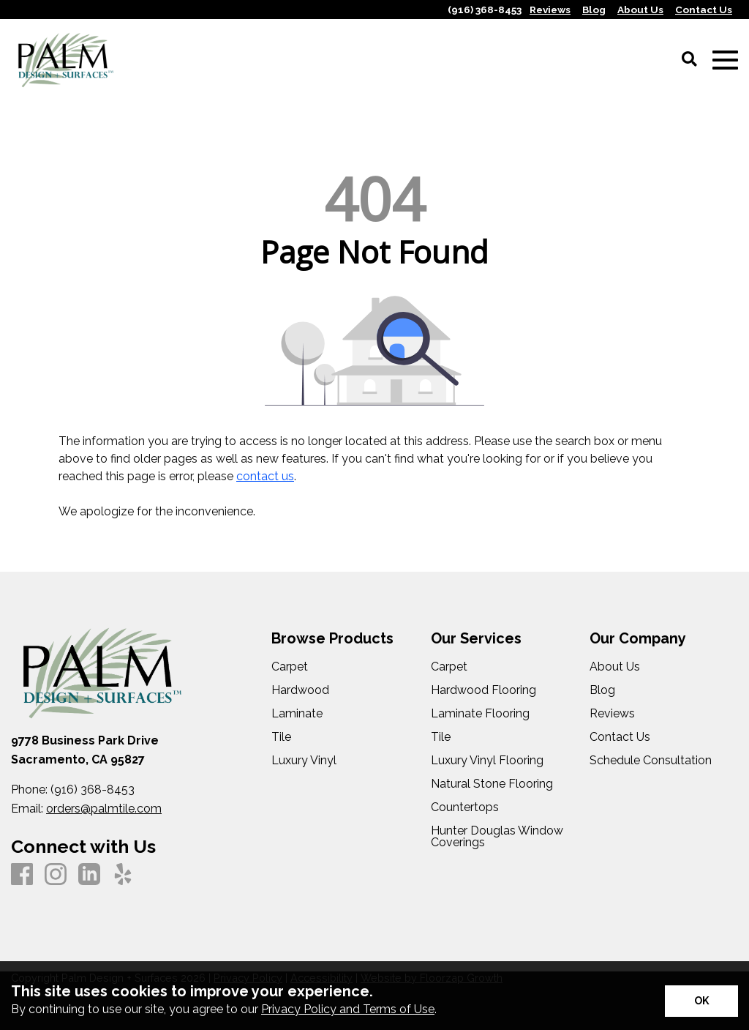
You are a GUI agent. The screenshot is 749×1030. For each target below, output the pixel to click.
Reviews (612, 714)
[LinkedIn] (89, 875)
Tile (281, 737)
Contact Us (620, 737)
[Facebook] (22, 875)
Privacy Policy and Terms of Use (347, 1009)
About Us (615, 667)
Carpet (289, 667)
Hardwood (300, 690)
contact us (265, 476)
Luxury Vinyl (303, 760)
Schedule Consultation (651, 760)
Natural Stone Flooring (492, 784)
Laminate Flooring (480, 714)
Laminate (297, 714)
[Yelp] (123, 875)
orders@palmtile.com (104, 809)
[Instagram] (56, 875)
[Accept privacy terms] (701, 1001)
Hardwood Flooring (483, 690)
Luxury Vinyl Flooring (487, 760)
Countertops (465, 807)
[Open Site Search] (689, 60)
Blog (602, 690)
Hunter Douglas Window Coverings (497, 836)
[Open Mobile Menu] (725, 60)
